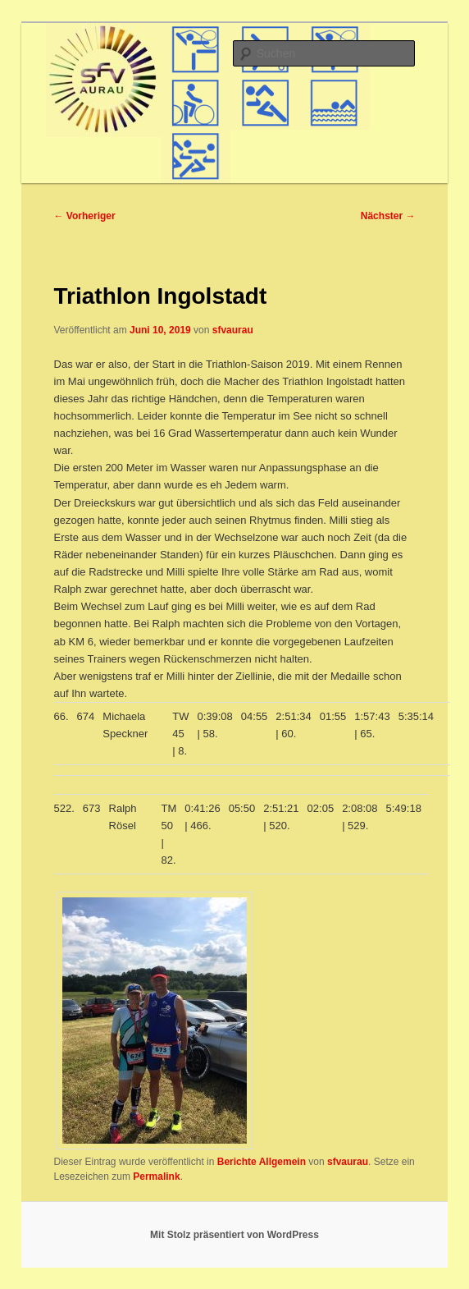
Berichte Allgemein (261, 1161)
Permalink (156, 1176)
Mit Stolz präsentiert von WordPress (234, 1235)
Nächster (388, 216)
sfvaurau (232, 330)
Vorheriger (85, 216)
